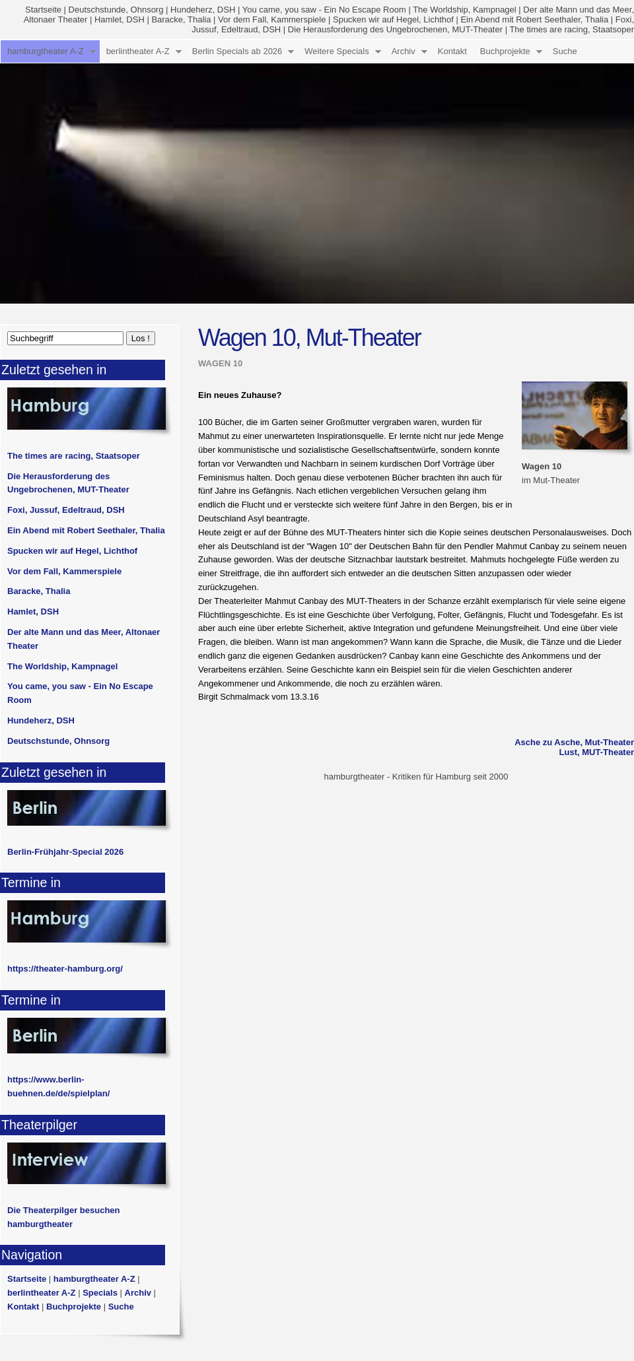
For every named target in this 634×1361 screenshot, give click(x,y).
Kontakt (452, 51)
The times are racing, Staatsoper (571, 29)
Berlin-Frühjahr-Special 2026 (65, 852)
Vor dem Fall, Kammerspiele (272, 19)
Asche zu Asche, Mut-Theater (574, 742)
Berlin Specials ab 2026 (237, 51)
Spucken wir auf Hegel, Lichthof (393, 19)
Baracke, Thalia (181, 19)
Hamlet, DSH (119, 19)
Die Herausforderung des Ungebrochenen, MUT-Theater (395, 29)
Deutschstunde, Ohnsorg (116, 10)
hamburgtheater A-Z (45, 51)
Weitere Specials (336, 51)
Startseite (43, 10)
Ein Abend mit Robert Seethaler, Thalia (534, 19)
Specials (100, 1293)
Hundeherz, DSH (202, 10)
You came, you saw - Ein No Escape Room (324, 10)
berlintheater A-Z (138, 51)
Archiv (403, 51)
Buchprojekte (505, 51)
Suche (565, 51)
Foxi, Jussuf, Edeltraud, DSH (66, 510)
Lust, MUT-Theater (596, 752)
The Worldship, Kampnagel (464, 10)
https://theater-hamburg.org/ (65, 969)
